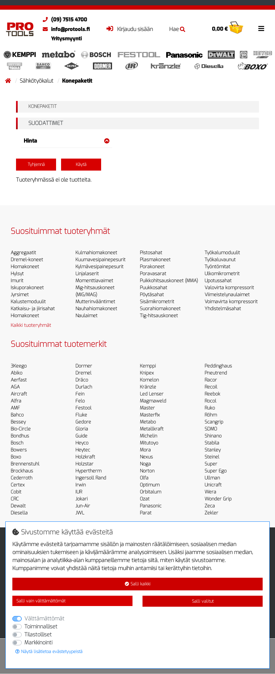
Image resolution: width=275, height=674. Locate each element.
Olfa (144, 478)
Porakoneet (152, 267)
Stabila (212, 443)
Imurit (17, 281)
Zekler (211, 513)
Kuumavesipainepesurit (100, 260)
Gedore (83, 422)
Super (211, 464)
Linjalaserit (87, 274)
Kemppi (148, 366)
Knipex (147, 373)
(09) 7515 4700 (63, 19)
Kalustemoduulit (28, 302)
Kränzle (148, 387)
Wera (210, 492)
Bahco (17, 415)
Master (147, 408)
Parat (146, 513)
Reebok (212, 394)
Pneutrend (216, 373)
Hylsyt (17, 274)
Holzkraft (85, 457)
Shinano (213, 436)
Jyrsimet (20, 295)
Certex (18, 485)
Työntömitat (217, 267)
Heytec (82, 450)
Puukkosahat (153, 288)
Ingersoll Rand (90, 478)
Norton (147, 471)
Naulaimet (86, 316)
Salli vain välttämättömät (40, 601)
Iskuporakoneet (27, 288)
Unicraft (213, 485)
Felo (80, 401)
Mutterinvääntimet (95, 302)
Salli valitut (203, 601)
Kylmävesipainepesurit (99, 267)
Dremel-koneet (27, 260)
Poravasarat (153, 274)
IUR (78, 492)
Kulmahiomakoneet (96, 253)
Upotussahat (218, 281)
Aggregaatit (23, 253)
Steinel (212, 457)
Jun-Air (82, 506)
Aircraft (19, 394)
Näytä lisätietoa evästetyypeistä (48, 651)
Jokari (81, 499)
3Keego (19, 366)
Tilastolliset (38, 634)
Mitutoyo (149, 443)
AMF (15, 408)
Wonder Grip (218, 499)
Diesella (19, 513)
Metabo (148, 422)
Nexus (146, 457)
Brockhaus (22, 471)
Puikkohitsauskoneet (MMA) (169, 281)
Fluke (81, 415)
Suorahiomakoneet (160, 309)
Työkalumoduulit (222, 253)
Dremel (83, 373)
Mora (145, 450)
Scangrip (214, 422)
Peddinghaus (218, 366)
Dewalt (18, 506)
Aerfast (19, 380)
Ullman (212, 478)
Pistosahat (151, 253)
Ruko (210, 408)
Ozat (145, 499)
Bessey (18, 422)
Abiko (16, 373)
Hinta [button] (66, 140)
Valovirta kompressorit (229, 288)
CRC (15, 499)
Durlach (83, 387)
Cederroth (21, 478)
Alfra (16, 401)
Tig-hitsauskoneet (159, 316)
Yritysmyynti (66, 38)
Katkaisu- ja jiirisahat (33, 309)
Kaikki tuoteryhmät (31, 325)
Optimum (150, 485)
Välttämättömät (44, 618)
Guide (81, 436)
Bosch (17, 443)
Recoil (211, 387)
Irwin (80, 485)
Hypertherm (88, 471)
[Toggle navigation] (261, 28)
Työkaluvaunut (220, 260)
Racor (211, 380)
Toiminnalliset (40, 626)
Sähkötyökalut (37, 80)
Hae (177, 29)
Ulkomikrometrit (222, 274)
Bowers (19, 450)
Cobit (16, 492)
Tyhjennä (36, 164)
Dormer (83, 366)
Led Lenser (152, 394)
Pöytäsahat (152, 295)
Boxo (16, 457)
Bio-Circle (21, 429)
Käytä (81, 164)
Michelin (148, 436)
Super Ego (216, 471)
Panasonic (151, 506)
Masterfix (150, 415)
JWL (79, 513)
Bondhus (20, 436)
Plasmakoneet (155, 260)
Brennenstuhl (25, 464)
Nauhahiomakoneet (96, 309)
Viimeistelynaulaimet (227, 295)
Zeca (210, 506)
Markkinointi (38, 642)
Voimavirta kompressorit (231, 302)
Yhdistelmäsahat (223, 309)
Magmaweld (153, 401)
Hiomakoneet (25, 267)
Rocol (210, 401)
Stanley (213, 450)
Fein (79, 394)
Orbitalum (150, 492)
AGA (15, 387)
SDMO (211, 429)
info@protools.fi (64, 29)
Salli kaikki (138, 584)
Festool (83, 408)
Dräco (81, 380)
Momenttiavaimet (94, 281)
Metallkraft (152, 429)
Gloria (81, 429)
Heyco (81, 443)
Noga (145, 464)
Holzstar (84, 464)
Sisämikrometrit (157, 302)
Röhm (211, 415)
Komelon (149, 380)
